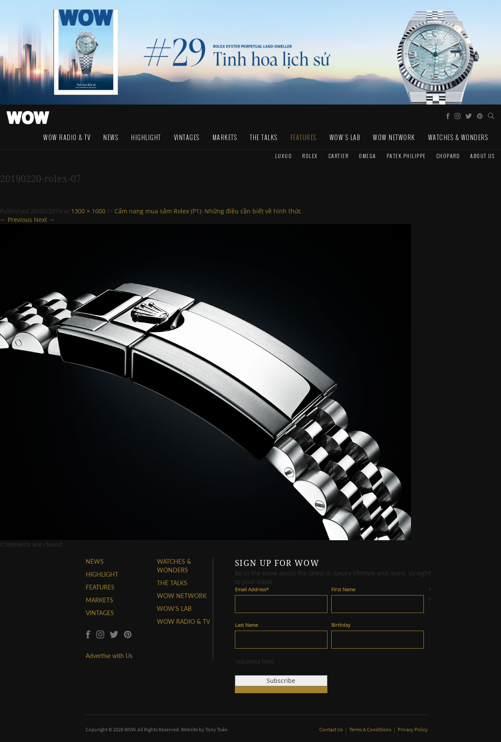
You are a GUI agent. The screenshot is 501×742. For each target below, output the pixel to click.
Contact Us (331, 729)
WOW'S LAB (174, 608)
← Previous (16, 219)
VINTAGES (100, 612)
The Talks (264, 137)
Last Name (246, 625)
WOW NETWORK (182, 595)
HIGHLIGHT (102, 574)
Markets (225, 137)
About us (482, 155)
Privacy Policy (412, 729)
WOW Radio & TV (66, 137)
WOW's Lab (345, 137)
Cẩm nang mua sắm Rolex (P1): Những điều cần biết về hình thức (207, 211)
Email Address (252, 589)
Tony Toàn (216, 729)
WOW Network (394, 137)
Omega (367, 155)
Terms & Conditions (371, 729)
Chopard (448, 155)
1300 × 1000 (88, 211)
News (110, 137)
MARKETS (99, 600)
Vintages (187, 137)
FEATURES (100, 587)
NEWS (95, 561)
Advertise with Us (109, 655)
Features (304, 137)
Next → (44, 219)
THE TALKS (172, 582)
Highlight (146, 137)
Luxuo (283, 155)
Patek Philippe (406, 155)
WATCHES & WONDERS (458, 137)
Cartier (338, 155)
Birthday (341, 625)
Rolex (310, 155)
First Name (343, 589)
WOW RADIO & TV (183, 621)
